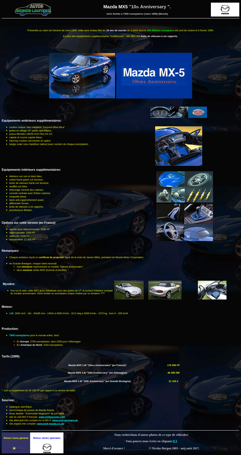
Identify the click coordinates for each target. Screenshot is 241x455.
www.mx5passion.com (52, 417)
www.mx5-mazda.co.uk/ (50, 423)
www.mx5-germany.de (65, 420)
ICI (175, 441)
